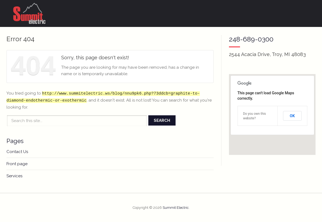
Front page (17, 163)
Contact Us (17, 151)
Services (14, 176)
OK (292, 116)
